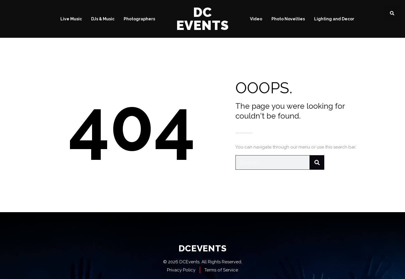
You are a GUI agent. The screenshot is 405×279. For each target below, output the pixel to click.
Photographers (139, 19)
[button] (392, 13)
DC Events (202, 19)
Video (256, 19)
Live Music (71, 19)
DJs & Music (102, 19)
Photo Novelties (288, 19)
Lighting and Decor (334, 19)
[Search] (317, 162)
